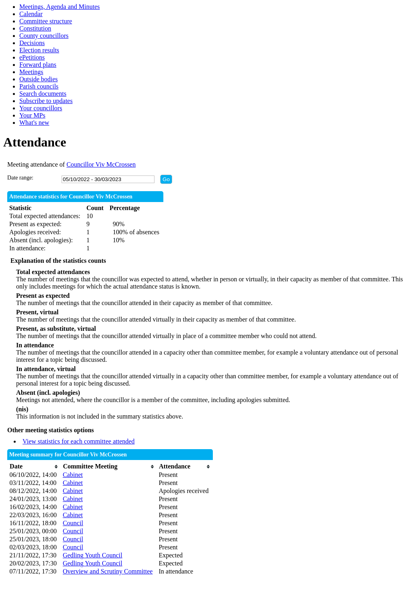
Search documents (42, 93)
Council (73, 523)
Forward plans (37, 64)
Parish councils (38, 86)
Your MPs (32, 115)
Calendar (31, 13)
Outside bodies (38, 79)
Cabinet (73, 474)
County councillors (43, 35)
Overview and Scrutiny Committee (108, 571)
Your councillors (40, 108)
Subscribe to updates (45, 100)
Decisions (32, 42)
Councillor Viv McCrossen (101, 164)
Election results (39, 50)
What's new (34, 122)
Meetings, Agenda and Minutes (59, 6)
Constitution (35, 28)
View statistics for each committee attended (79, 441)
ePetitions (32, 57)
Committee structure (45, 21)
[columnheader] (34, 466)
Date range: (20, 178)
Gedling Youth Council (92, 555)
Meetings (31, 71)
